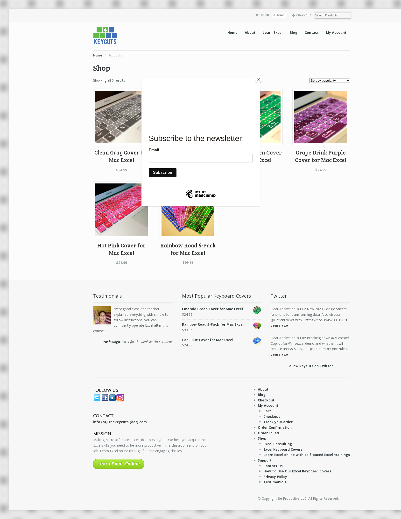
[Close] (258, 79)
